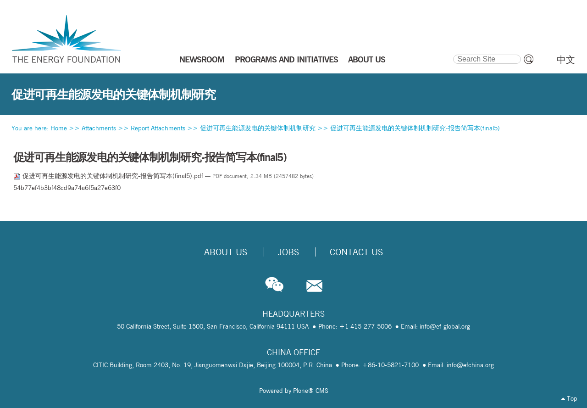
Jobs (288, 252)
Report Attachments (158, 128)
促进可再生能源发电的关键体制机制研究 (258, 128)
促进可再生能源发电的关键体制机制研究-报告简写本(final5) (415, 128)
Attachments (99, 128)
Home (58, 128)
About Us (225, 252)
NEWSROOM (201, 59)
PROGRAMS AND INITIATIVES (286, 59)
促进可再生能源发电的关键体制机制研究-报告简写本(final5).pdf (109, 176)
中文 (566, 60)
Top (569, 398)
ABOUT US (366, 59)
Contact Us (356, 252)
